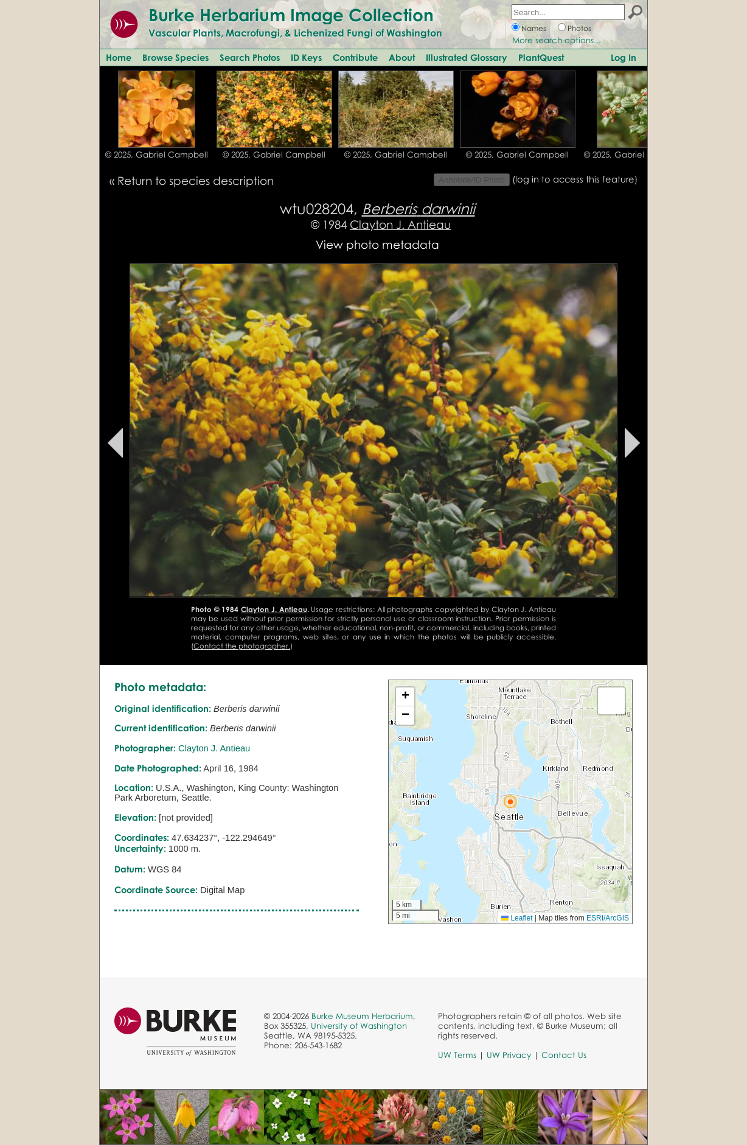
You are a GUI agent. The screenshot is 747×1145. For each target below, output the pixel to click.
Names (533, 28)
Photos (579, 28)
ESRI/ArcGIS (607, 918)
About (402, 57)
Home (118, 57)
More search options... (556, 40)
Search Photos (250, 57)
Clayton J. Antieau (400, 224)
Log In (623, 57)
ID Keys (306, 57)
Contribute (355, 57)
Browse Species (175, 57)
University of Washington (359, 1026)
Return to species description (195, 180)
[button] (510, 802)
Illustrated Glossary (466, 57)
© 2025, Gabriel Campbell (156, 154)
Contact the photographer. (241, 645)
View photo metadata (377, 244)
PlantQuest (541, 57)
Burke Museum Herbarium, (363, 1016)
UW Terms (457, 1055)
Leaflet (516, 918)
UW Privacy (509, 1055)
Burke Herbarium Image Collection (291, 14)
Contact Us (563, 1055)
